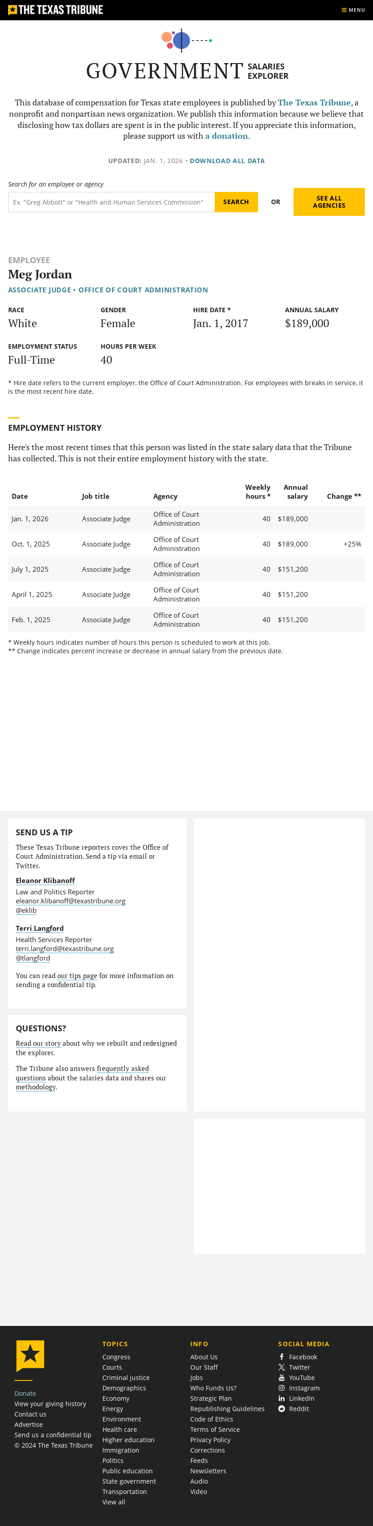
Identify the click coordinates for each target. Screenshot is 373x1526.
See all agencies (329, 202)
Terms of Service (215, 1429)
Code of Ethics (211, 1419)
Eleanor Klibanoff (45, 880)
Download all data (227, 160)
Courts (112, 1367)
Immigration (120, 1450)
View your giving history (50, 1403)
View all (113, 1502)
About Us (204, 1357)
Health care (119, 1429)
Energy (112, 1408)
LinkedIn (296, 1398)
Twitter (294, 1367)
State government (129, 1481)
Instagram (299, 1388)
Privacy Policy (210, 1439)
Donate (25, 1393)
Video (198, 1491)
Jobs (196, 1377)
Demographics (124, 1388)
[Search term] (111, 202)
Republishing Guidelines (227, 1408)
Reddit (293, 1408)
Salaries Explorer (268, 71)
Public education (127, 1471)
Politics (113, 1460)
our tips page (77, 975)
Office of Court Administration (143, 289)
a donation (226, 136)
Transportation (124, 1491)
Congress (116, 1357)
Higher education (128, 1439)
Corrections (207, 1450)
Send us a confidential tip (53, 1434)
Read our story (38, 1043)
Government (165, 70)
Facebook (297, 1357)
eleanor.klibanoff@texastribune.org (70, 900)
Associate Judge (39, 289)
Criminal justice (126, 1377)
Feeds (199, 1460)
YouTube (296, 1377)
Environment (121, 1419)
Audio (199, 1481)
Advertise (28, 1424)
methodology (35, 1087)
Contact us (30, 1414)
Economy (115, 1398)
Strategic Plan (211, 1398)
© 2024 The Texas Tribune (53, 1445)
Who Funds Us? (213, 1388)
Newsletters (208, 1471)
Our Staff (204, 1367)
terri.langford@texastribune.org (65, 948)
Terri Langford (40, 928)
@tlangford (33, 957)
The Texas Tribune (314, 102)
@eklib (26, 910)
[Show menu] (353, 10)
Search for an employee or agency (55, 184)
